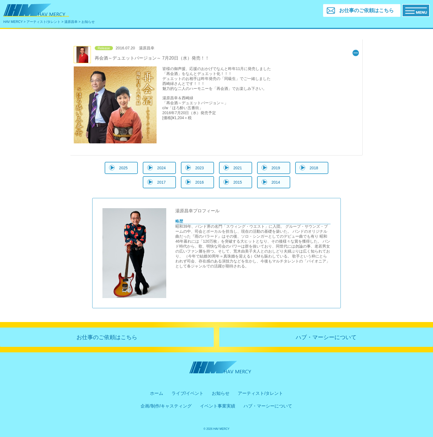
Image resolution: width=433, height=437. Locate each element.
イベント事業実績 (217, 406)
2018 (314, 168)
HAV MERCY (13, 22)
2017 (161, 182)
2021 (237, 168)
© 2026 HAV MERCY (216, 428)
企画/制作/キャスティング (166, 406)
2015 (237, 182)
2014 (275, 182)
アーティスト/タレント (43, 22)
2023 (199, 168)
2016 (199, 182)
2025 (123, 168)
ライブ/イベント (187, 393)
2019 (275, 168)
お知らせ (220, 393)
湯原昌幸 (71, 22)
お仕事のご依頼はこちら (106, 337)
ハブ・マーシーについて (326, 337)
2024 (161, 168)
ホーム (156, 393)
